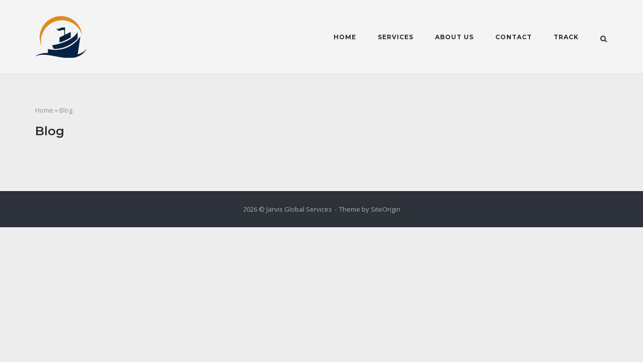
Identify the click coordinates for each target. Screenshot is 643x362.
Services (395, 37)
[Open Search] (603, 38)
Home (345, 37)
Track (566, 37)
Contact (513, 37)
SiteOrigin (385, 209)
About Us (454, 37)
